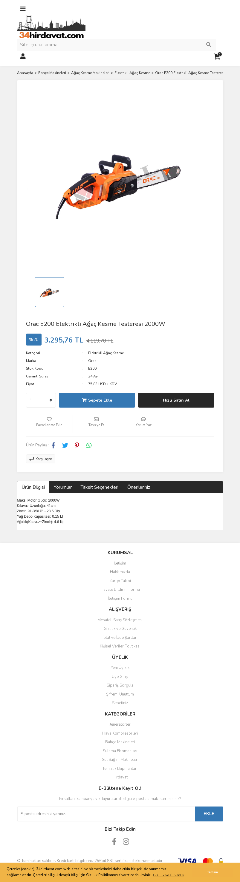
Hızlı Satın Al (176, 400)
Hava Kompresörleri (120, 733)
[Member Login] (23, 56)
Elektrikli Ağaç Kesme (106, 353)
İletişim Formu (120, 598)
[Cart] (217, 57)
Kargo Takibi (120, 581)
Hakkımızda (120, 572)
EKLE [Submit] (209, 814)
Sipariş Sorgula (120, 685)
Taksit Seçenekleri (99, 487)
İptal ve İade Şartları (120, 637)
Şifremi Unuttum (120, 694)
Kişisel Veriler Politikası (120, 646)
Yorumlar (63, 487)
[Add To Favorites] (49, 424)
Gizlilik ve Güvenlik (120, 628)
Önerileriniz (138, 487)
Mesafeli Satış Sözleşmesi (120, 620)
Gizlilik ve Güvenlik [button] (168, 875)
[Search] (116, 45)
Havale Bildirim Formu (120, 589)
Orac (92, 360)
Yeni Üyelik (120, 667)
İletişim (120, 563)
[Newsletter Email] (106, 814)
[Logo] (51, 26)
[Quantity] (41, 400)
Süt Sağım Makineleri (120, 759)
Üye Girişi (120, 676)
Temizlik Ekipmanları (120, 768)
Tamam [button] (212, 872)
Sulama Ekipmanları (120, 751)
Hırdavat (120, 777)
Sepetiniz (120, 703)
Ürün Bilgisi (33, 487)
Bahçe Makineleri (120, 742)
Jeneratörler (120, 724)
